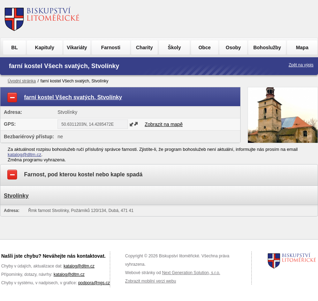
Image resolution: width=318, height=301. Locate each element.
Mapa (302, 47)
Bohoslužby (267, 47)
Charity (144, 47)
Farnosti (110, 47)
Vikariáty (77, 47)
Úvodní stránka (22, 81)
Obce (204, 47)
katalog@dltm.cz (24, 154)
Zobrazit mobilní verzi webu (150, 281)
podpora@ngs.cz (94, 282)
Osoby (233, 47)
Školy (174, 47)
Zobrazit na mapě (164, 124)
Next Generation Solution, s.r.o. (191, 272)
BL (14, 47)
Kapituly (44, 47)
